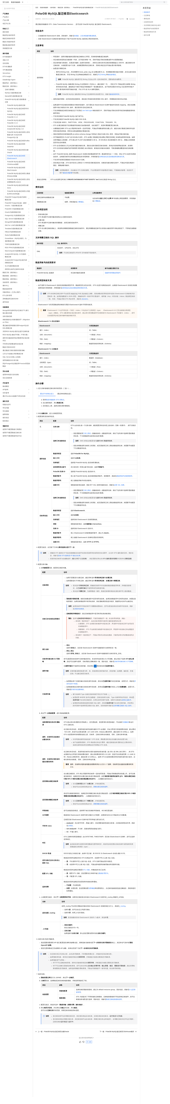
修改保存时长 (114, 101)
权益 (42, 3)
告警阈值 (92, 895)
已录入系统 (87, 440)
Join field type (87, 117)
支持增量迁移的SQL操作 (122, 712)
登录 (163, 3)
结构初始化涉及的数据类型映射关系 (111, 163)
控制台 (150, 3)
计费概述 (97, 208)
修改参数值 (112, 81)
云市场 (53, 3)
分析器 (70, 832)
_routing (123, 913)
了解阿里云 (72, 3)
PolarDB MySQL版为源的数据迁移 (83, 14)
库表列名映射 (79, 616)
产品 (28, 3)
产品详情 (121, 26)
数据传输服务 (15, 9)
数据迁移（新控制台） (64, 14)
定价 (47, 3)
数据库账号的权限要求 (124, 483)
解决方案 (35, 3)
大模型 (22, 3)
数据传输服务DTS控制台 (55, 407)
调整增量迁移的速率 (100, 811)
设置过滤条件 (126, 707)
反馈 (89, 1049)
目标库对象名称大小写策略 (123, 668)
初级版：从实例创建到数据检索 (85, 43)
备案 (145, 3)
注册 (155, 3)
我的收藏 (132, 26)
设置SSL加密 (119, 492)
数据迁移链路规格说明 (114, 1006)
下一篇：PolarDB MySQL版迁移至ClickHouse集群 (118, 1038)
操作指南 (53, 14)
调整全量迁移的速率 (100, 794)
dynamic (85, 306)
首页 (36, 14)
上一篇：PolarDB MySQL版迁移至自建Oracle (52, 1038)
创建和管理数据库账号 (113, 280)
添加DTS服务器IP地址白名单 (69, 562)
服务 (64, 3)
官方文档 (6, 9)
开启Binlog (102, 81)
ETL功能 (86, 877)
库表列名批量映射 (77, 696)
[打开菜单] (3, 3)
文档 (140, 3)
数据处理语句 (103, 880)
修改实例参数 (67, 180)
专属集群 (126, 729)
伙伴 (59, 3)
